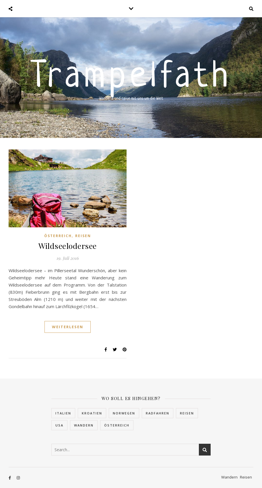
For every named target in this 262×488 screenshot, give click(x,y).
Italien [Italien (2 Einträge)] (63, 413)
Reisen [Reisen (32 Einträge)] (187, 413)
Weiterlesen (67, 326)
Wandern (229, 477)
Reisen (83, 235)
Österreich (58, 235)
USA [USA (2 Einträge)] (59, 425)
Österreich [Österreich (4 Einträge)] (116, 425)
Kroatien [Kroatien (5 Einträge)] (92, 413)
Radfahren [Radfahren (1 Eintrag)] (157, 413)
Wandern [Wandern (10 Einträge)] (84, 425)
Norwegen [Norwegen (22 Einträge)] (124, 413)
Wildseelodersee (67, 246)
